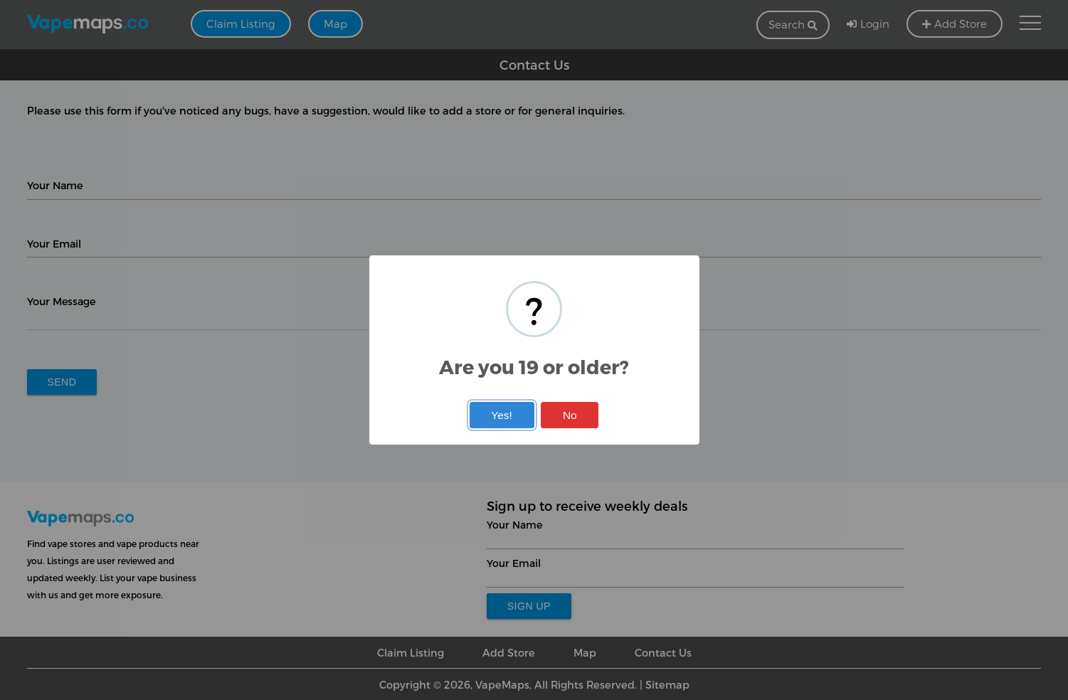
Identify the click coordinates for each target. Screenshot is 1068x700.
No (570, 415)
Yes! (501, 415)
